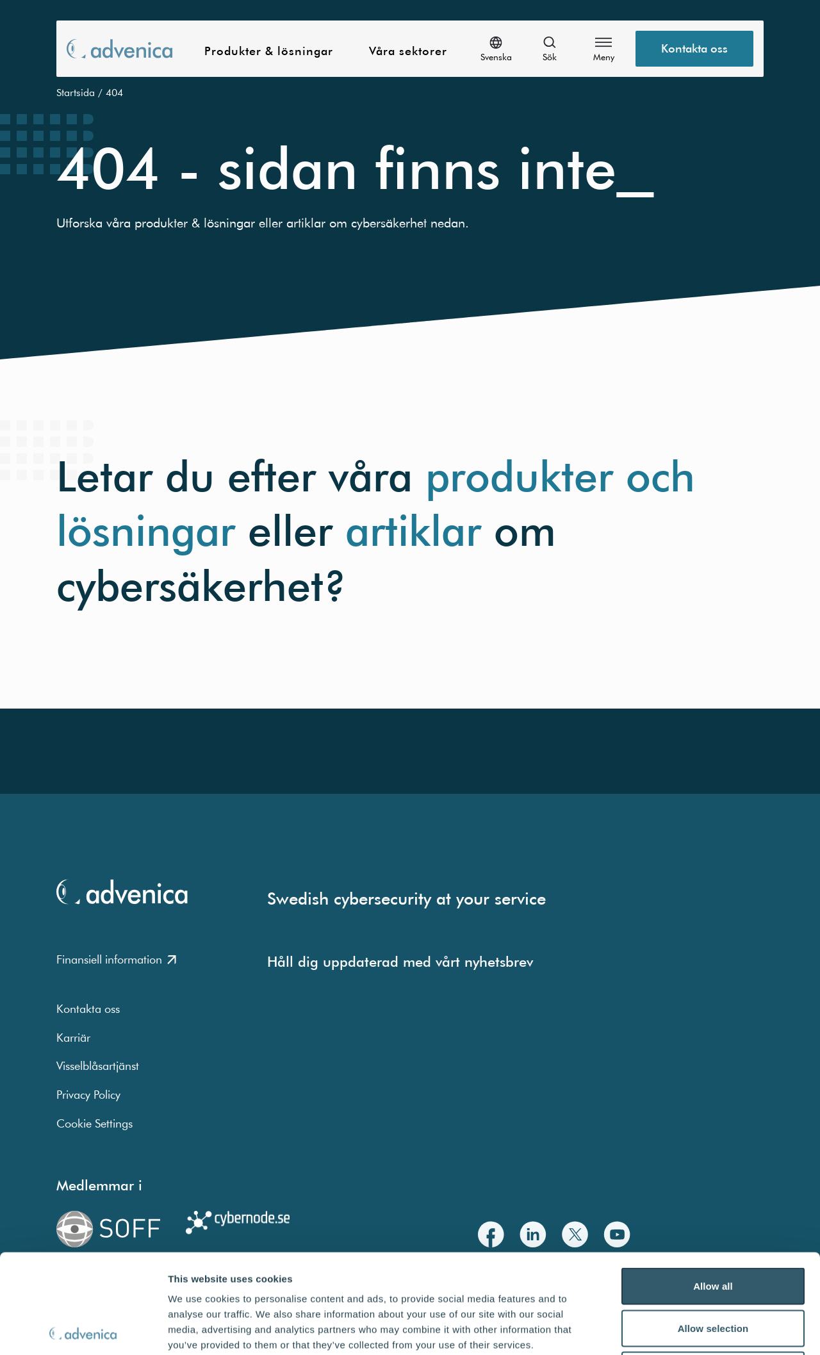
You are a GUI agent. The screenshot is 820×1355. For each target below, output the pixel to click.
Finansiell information (116, 959)
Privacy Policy (88, 1094)
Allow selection (713, 1229)
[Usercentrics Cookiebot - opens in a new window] (83, 1330)
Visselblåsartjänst (97, 1065)
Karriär (73, 1037)
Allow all (713, 1186)
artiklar (413, 531)
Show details (672, 1329)
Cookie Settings (94, 1123)
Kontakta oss (88, 1008)
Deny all (713, 1270)
